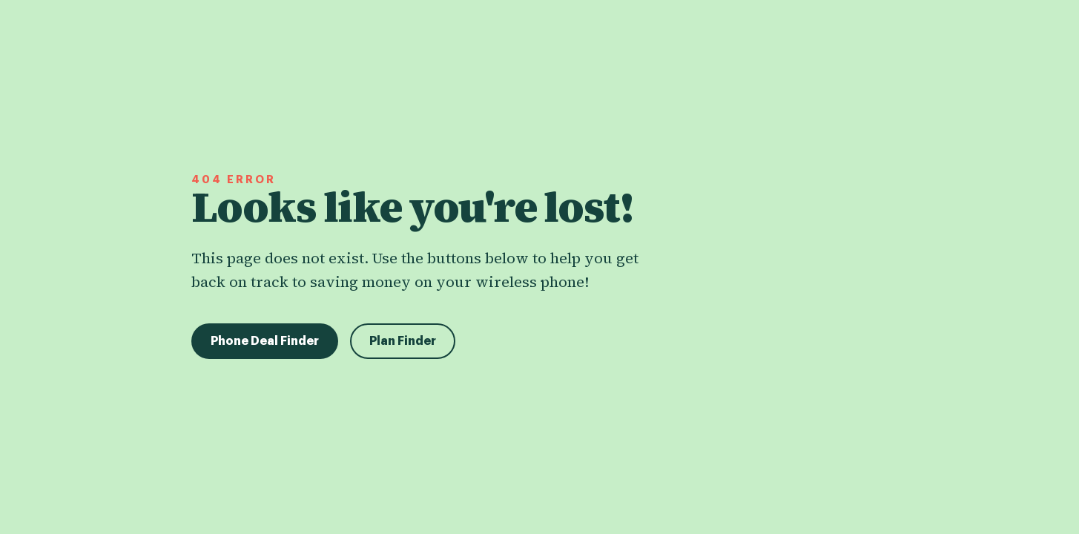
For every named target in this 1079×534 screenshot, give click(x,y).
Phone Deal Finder (265, 341)
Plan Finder (402, 341)
